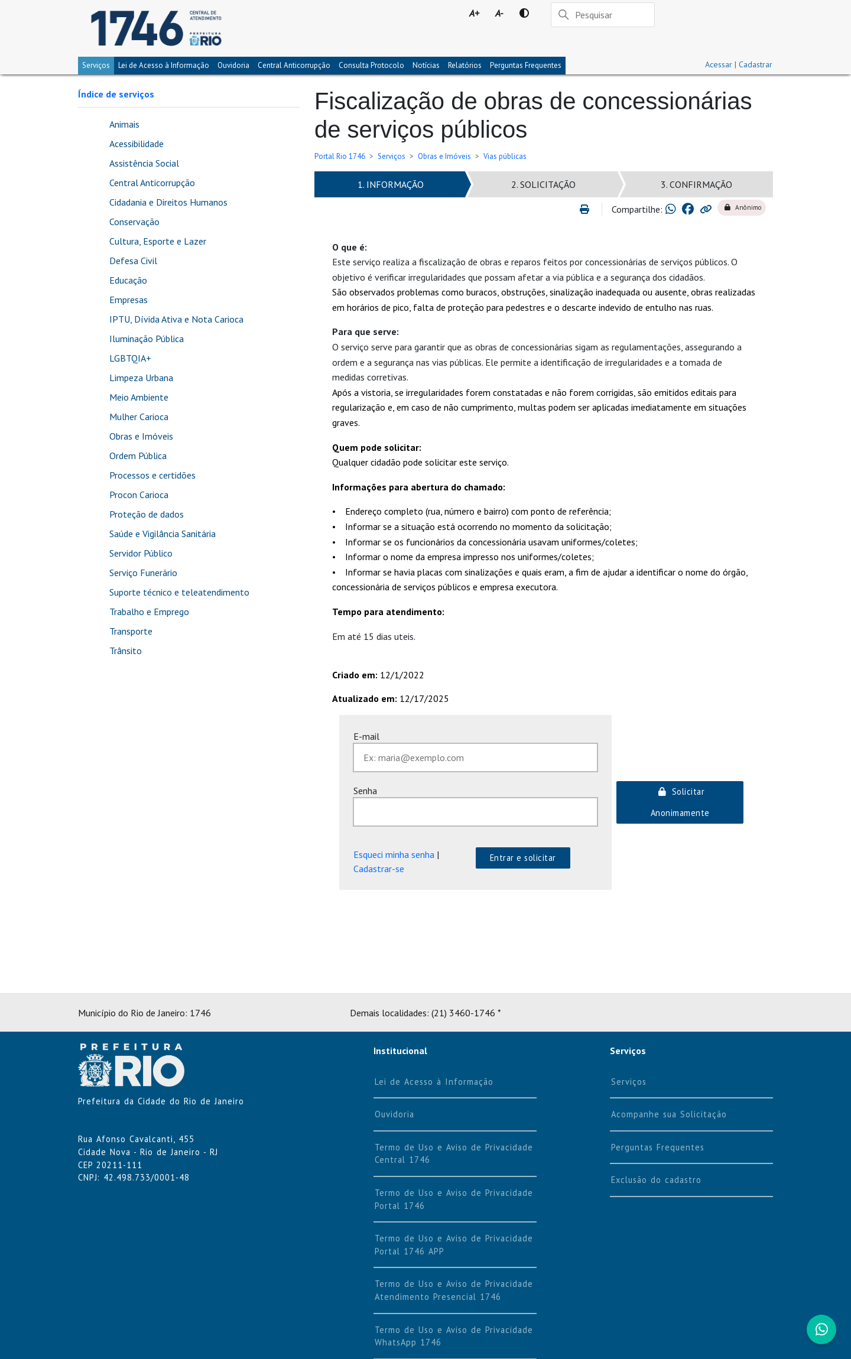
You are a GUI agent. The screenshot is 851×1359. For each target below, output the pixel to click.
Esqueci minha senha (393, 854)
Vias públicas (505, 156)
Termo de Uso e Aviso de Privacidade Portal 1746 (454, 1199)
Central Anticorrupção (294, 65)
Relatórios (465, 65)
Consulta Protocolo (371, 65)
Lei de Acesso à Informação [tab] (163, 65)
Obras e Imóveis (444, 156)
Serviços (96, 65)
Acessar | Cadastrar (738, 64)
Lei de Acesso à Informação (434, 1081)
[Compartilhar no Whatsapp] (670, 209)
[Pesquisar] (602, 15)
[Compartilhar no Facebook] (688, 209)
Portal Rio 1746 (339, 156)
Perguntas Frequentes (525, 65)
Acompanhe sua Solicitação (669, 1114)
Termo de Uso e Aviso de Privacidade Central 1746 (454, 1154)
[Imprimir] (589, 209)
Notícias (426, 65)
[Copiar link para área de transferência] (705, 209)
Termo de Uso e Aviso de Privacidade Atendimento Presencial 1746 (454, 1290)
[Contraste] (524, 13)
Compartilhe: (637, 209)
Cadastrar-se (378, 868)
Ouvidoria (233, 65)
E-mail (366, 736)
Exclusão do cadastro (656, 1179)
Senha (365, 790)
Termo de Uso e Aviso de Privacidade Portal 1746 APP (454, 1245)
